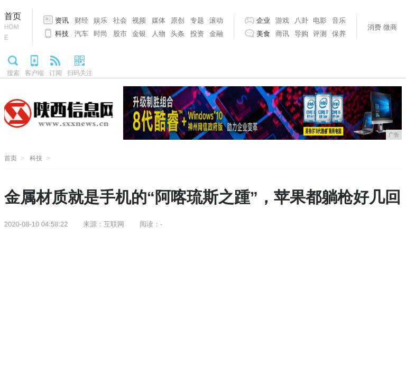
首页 (13, 27)
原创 (177, 20)
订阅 (55, 73)
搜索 (13, 73)
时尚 (100, 34)
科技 (62, 34)
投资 (197, 34)
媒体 (158, 20)
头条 (177, 34)
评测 (320, 34)
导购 (301, 34)
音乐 (339, 20)
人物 (158, 34)
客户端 (34, 73)
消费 (374, 27)
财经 (81, 20)
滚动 (216, 20)
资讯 (62, 20)
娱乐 (100, 20)
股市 (120, 34)
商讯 (282, 34)
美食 (263, 34)
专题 (197, 20)
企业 (263, 20)
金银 (139, 34)
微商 (390, 27)
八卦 (301, 20)
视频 (139, 20)
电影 (320, 20)
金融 (216, 34)
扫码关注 (80, 73)
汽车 (81, 34)
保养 (339, 34)
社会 (120, 20)
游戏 (282, 20)
